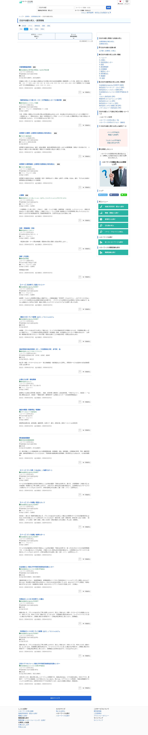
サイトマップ (98, 720)
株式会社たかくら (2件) (107, 101)
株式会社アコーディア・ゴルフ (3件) (111, 87)
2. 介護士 (102, 60)
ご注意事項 (97, 713)
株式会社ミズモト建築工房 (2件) (110, 105)
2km (26, 29)
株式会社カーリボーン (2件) (108, 103)
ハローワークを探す (63, 716)
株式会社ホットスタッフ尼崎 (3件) (111, 90)
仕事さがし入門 (23, 725)
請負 (48, 25)
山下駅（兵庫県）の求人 (107, 51)
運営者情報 (97, 711)
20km (42, 29)
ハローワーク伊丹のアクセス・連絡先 (112, 122)
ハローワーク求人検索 (25, 711)
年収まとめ (22, 727)
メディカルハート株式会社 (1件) (110, 108)
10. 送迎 (102, 78)
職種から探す (22, 716)
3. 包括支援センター (106, 62)
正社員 (24, 25)
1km (21, 29)
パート (30, 25)
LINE (124, 195)
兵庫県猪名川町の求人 (106, 41)
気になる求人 (60, 711)
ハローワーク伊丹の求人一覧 (109, 120)
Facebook (114, 195)
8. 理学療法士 (103, 74)
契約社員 (37, 25)
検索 (108, 7)
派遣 (43, 25)
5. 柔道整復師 (103, 67)
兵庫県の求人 (103, 44)
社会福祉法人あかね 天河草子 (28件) (111, 85)
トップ (21, 16)
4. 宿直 (101, 64)
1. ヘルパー (103, 58)
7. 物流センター (104, 71)
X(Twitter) (103, 195)
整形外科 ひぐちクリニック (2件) (110, 99)
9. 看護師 (102, 76)
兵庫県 (27, 16)
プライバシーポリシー (101, 716)
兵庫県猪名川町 (35, 16)
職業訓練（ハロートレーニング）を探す (31, 720)
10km (36, 29)
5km (31, 29)
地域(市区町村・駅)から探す (27, 713)
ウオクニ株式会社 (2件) (107, 96)
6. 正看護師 (103, 69)
